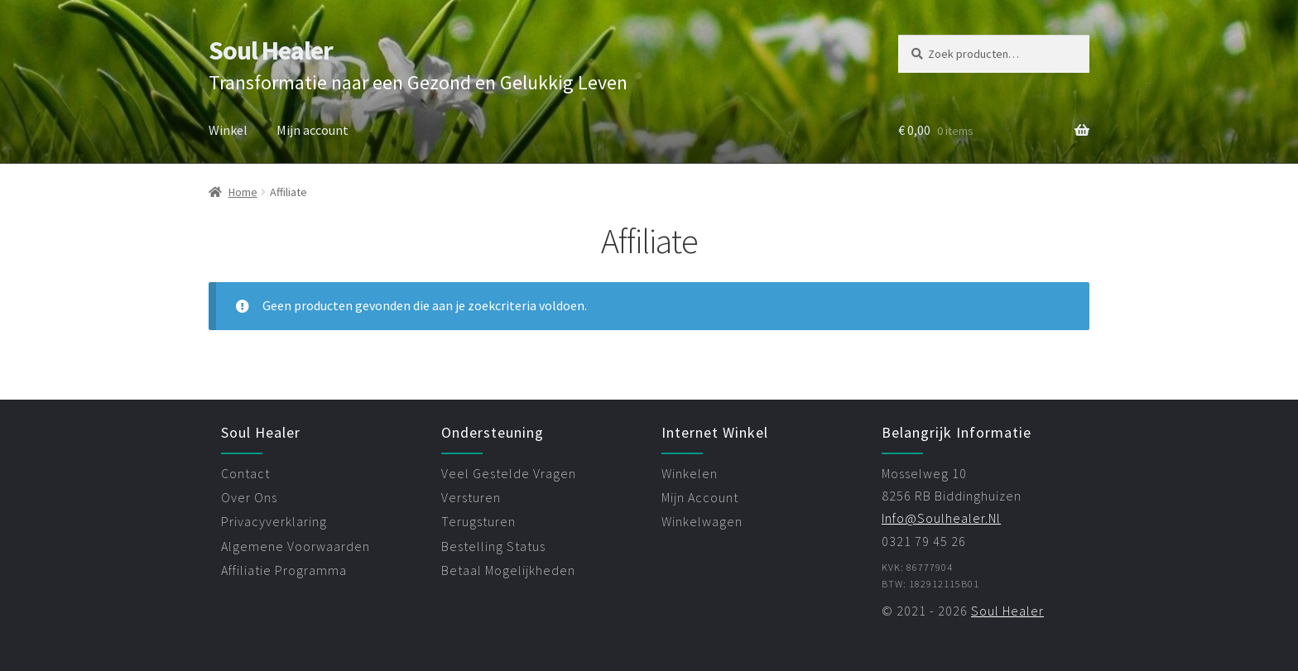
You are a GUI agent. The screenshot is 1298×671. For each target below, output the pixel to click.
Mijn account (312, 130)
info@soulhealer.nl (941, 518)
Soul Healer (271, 50)
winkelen (689, 473)
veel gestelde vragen (508, 473)
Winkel (228, 130)
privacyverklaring (274, 521)
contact (245, 473)
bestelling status (493, 546)
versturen (471, 497)
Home (242, 192)
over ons (249, 497)
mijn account (699, 497)
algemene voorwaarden (295, 546)
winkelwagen (702, 521)
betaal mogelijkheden (508, 570)
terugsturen (478, 521)
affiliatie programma (284, 570)
